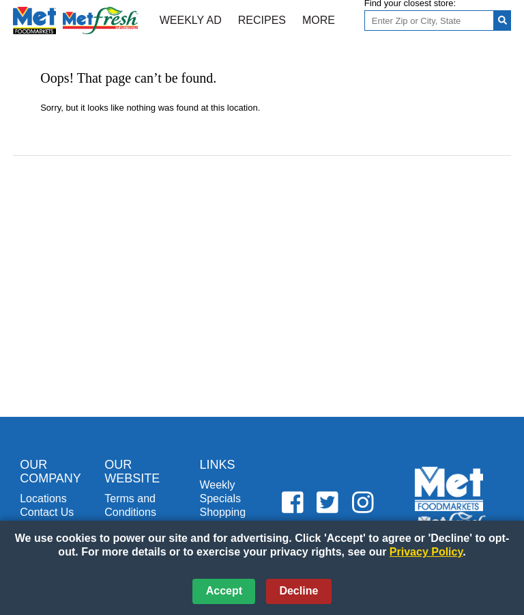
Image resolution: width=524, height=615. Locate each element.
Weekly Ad (191, 20)
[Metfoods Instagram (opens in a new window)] (363, 503)
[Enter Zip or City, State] (429, 20)
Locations (43, 498)
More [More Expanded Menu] (318, 20)
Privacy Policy (426, 552)
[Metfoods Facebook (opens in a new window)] (293, 503)
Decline (298, 591)
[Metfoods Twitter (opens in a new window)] (327, 503)
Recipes (262, 20)
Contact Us (47, 512)
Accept (224, 591)
